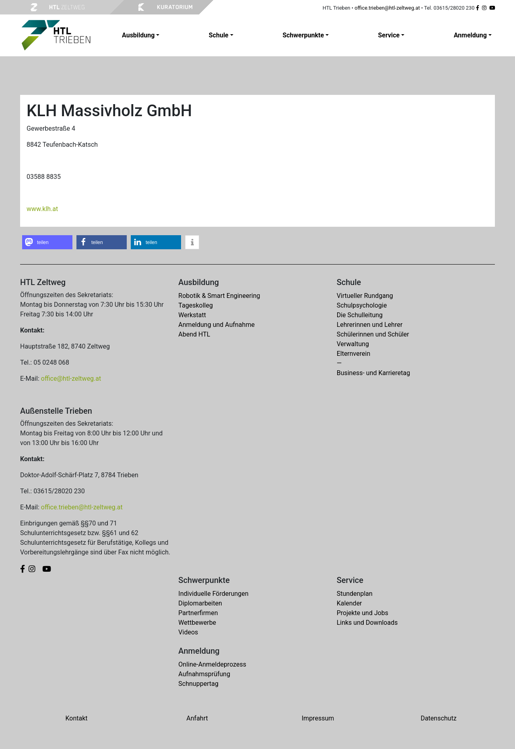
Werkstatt (192, 315)
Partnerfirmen (198, 613)
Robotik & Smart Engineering (219, 296)
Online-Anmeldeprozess (212, 664)
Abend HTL (194, 334)
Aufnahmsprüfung (204, 674)
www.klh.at (42, 209)
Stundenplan (355, 593)
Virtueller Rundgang (365, 296)
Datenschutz (438, 718)
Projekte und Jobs (362, 613)
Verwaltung (353, 344)
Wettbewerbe (197, 622)
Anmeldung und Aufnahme (216, 324)
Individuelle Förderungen (213, 593)
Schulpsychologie (362, 305)
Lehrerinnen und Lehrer (370, 324)
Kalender (349, 603)
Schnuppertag (198, 683)
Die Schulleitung (360, 315)
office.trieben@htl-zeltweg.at (387, 8)
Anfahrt (197, 718)
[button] (47, 242)
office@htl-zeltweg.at (71, 378)
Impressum (318, 718)
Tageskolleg (195, 305)
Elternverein (354, 353)
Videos (188, 632)
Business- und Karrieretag (373, 373)
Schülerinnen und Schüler (373, 334)
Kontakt (76, 718)
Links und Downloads (367, 622)
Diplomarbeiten (200, 603)
